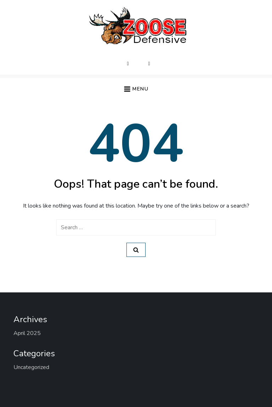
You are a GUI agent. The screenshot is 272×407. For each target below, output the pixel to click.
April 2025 (27, 333)
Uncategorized (31, 367)
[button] (136, 89)
